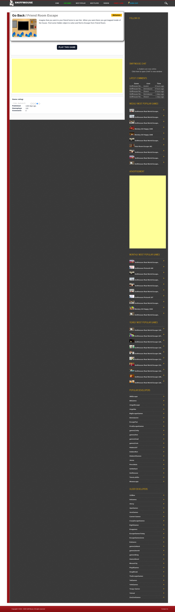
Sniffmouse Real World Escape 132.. (145, 371)
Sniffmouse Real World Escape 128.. (145, 383)
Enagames (133, 529)
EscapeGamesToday (137, 533)
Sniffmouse (24, 2)
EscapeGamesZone (136, 538)
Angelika (132, 409)
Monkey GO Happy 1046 (141, 129)
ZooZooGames (134, 597)
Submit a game (118, 3)
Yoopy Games (134, 589)
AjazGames (133, 508)
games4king (134, 555)
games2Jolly (134, 430)
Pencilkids (133, 464)
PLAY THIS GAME (67, 47)
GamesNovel (134, 559)
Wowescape (133, 481)
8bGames (133, 401)
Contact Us (164, 609)
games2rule (133, 443)
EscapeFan (133, 422)
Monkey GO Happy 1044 (141, 309)
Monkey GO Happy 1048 (141, 135)
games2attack (134, 546)
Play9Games (134, 567)
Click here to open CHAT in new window (147, 71)
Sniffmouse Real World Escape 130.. (145, 330)
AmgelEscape (134, 405)
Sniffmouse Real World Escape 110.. (145, 348)
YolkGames (133, 585)
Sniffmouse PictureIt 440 (141, 268)
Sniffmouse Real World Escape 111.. (145, 359)
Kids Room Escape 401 (140, 146)
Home (57, 3)
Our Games (67, 3)
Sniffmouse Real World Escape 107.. (145, 336)
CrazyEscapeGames (136, 521)
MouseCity (133, 563)
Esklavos (132, 542)
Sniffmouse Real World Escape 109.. (145, 377)
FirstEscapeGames (136, 426)
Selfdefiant (133, 469)
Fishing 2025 (133, 3)
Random (106, 3)
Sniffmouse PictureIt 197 (141, 297)
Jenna (131, 460)
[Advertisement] (67, 76)
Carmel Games (134, 516)
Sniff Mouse (30, 609)
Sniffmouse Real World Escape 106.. (145, 353)
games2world (134, 550)
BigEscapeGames (136, 413)
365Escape (133, 396)
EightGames (134, 525)
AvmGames (133, 512)
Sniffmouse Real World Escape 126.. (145, 342)
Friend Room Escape (42, 15)
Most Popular (80, 3)
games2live (133, 435)
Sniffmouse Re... (135, 86)
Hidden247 (133, 447)
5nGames (133, 499)
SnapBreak (133, 572)
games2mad (134, 439)
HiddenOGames (135, 456)
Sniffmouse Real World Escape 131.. (145, 365)
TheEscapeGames (136, 576)
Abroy (131, 504)
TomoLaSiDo (134, 477)
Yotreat (132, 593)
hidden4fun (133, 452)
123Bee (132, 495)
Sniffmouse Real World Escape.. (144, 111)
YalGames (133, 580)
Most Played (94, 3)
